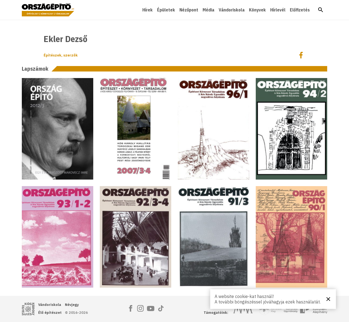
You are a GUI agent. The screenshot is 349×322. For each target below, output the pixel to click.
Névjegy (72, 304)
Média (208, 10)
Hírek (147, 10)
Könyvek (257, 10)
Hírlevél (277, 10)
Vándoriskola (232, 10)
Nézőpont (188, 10)
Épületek (166, 10)
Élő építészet (50, 312)
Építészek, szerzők (61, 55)
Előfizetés (300, 10)
